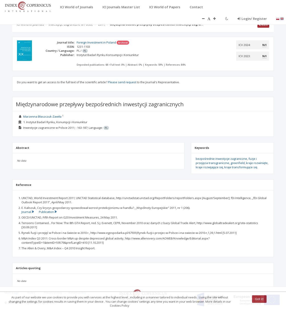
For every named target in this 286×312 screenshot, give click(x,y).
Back (263, 25)
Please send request (122, 82)
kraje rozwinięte (257, 163)
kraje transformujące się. (241, 167)
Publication (48, 212)
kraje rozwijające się (209, 167)
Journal (27, 212)
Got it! (259, 299)
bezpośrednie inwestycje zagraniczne (221, 159)
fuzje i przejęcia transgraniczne (226, 161)
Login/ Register (252, 18)
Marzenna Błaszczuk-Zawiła (42, 116)
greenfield (238, 163)
